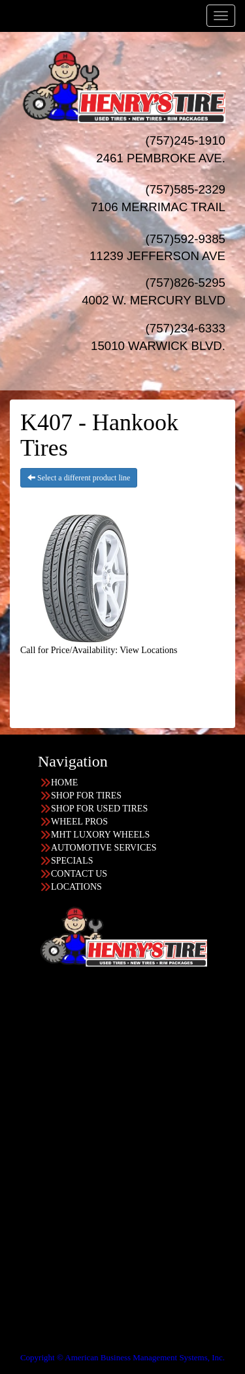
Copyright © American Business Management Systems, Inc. (122, 1357)
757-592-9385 (53, 1270)
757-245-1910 (53, 1166)
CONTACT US (79, 874)
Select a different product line (78, 477)
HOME (64, 782)
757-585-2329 (53, 1218)
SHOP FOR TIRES (86, 795)
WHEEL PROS (79, 821)
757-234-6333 (53, 1113)
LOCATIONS (76, 887)
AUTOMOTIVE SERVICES (104, 848)
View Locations (148, 650)
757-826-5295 (53, 1061)
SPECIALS (72, 861)
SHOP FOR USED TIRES (99, 808)
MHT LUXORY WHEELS (100, 835)
